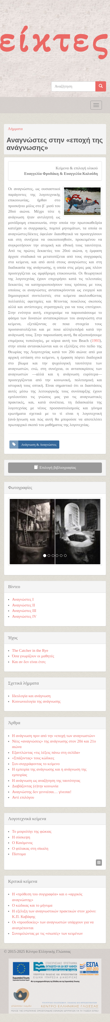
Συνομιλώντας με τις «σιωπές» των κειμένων (47, 933)
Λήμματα (15, 129)
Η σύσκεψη (21, 837)
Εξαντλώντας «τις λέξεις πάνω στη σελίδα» (46, 752)
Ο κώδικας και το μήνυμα (32, 905)
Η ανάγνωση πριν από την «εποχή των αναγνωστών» (53, 736)
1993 (96, 340)
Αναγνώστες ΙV (24, 616)
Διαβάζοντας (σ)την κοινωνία (35, 786)
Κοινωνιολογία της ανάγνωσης (36, 701)
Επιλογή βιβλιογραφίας (55, 467)
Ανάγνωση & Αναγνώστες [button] (38, 445)
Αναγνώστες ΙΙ (23, 605)
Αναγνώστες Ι (23, 599)
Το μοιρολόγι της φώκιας (31, 831)
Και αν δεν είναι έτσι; (29, 662)
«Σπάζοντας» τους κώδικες (33, 758)
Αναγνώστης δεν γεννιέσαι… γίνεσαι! (41, 792)
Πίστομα (19, 854)
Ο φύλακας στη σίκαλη (30, 848)
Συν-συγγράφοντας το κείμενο (36, 764)
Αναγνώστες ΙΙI (24, 611)
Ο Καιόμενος (22, 843)
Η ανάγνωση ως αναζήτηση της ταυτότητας (46, 780)
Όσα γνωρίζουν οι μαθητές (33, 656)
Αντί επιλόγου (23, 797)
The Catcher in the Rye (30, 650)
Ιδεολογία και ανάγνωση (31, 696)
